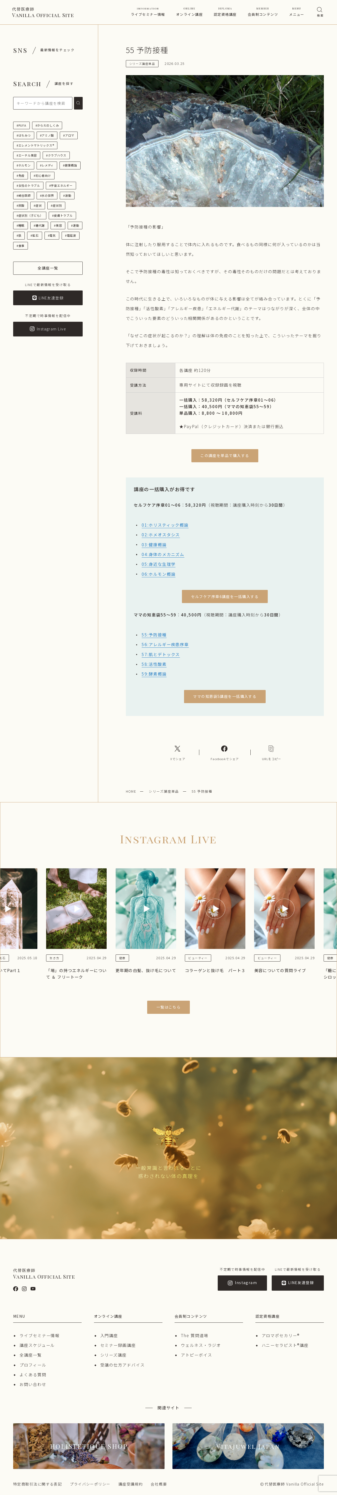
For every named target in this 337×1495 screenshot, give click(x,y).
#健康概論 (70, 165)
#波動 (67, 195)
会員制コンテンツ (263, 12)
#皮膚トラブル (62, 215)
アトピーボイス (196, 1355)
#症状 (38, 205)
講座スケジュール (37, 1345)
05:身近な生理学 (158, 564)
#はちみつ (24, 135)
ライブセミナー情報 (148, 12)
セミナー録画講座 (118, 1345)
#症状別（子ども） (30, 215)
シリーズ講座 (113, 1355)
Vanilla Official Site (43, 12)
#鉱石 (34, 235)
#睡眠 (20, 225)
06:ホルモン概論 (158, 574)
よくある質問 (32, 1374)
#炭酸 (20, 205)
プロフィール (32, 1365)
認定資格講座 (225, 12)
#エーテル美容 (27, 155)
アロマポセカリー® (281, 1335)
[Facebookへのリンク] (224, 752)
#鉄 (19, 235)
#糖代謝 (39, 225)
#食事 (20, 245)
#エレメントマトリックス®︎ (35, 145)
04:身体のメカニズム (163, 554)
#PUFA (21, 125)
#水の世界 (47, 195)
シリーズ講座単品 (164, 791)
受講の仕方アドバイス (122, 1365)
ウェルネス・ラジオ (201, 1345)
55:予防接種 (154, 634)
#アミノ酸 (47, 135)
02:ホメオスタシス (161, 534)
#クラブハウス (56, 155)
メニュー (296, 12)
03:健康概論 (154, 544)
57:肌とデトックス (161, 654)
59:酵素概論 (154, 674)
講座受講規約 (130, 1484)
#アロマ (68, 135)
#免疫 (20, 175)
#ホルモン (24, 165)
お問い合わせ (32, 1384)
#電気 (52, 235)
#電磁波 (70, 235)
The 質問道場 (194, 1335)
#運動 (75, 225)
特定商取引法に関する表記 (37, 1484)
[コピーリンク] (272, 752)
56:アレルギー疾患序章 (165, 644)
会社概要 (159, 1484)
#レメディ (47, 165)
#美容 (58, 225)
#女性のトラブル (28, 185)
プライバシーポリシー (90, 1484)
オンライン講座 (189, 12)
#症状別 (56, 205)
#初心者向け (42, 175)
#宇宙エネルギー (61, 185)
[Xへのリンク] (178, 752)
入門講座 (109, 1335)
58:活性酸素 (154, 664)
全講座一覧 (30, 1355)
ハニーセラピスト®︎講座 (285, 1345)
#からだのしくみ (47, 125)
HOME (131, 791)
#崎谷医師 (24, 195)
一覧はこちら (168, 1007)
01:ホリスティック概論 (165, 525)
